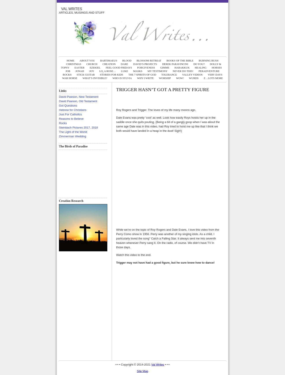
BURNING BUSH (208, 60)
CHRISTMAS (73, 64)
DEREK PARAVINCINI (175, 64)
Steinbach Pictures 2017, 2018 (78, 127)
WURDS (193, 78)
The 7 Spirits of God (142, 74)
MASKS (137, 71)
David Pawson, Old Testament (78, 101)
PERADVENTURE (209, 71)
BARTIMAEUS (108, 60)
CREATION (108, 64)
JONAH (79, 71)
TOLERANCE (169, 74)
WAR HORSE (69, 78)
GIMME (164, 67)
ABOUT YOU (87, 60)
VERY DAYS (215, 74)
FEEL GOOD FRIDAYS (119, 67)
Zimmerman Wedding (72, 136)
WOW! (180, 78)
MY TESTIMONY (158, 71)
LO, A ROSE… (107, 71)
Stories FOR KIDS (111, 74)
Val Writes (71, 9)
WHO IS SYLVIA (122, 78)
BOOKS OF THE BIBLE (180, 60)
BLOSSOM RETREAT (149, 60)
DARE (124, 64)
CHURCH (91, 64)
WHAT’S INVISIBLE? (94, 78)
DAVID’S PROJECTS (145, 64)
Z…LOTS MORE (213, 78)
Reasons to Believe (71, 118)
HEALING (200, 67)
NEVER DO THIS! (183, 71)
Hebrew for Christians (72, 110)
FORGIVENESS (146, 67)
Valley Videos (192, 74)
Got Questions (68, 105)
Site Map (142, 371)
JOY (91, 71)
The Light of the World (73, 132)
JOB (68, 71)
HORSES (217, 67)
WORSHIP (165, 78)
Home (70, 60)
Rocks (63, 123)
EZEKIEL (95, 67)
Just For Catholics (70, 114)
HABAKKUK (182, 67)
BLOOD (126, 60)
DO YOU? (199, 64)
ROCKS (67, 74)
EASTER (79, 67)
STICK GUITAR (86, 74)
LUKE (124, 71)
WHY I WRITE (145, 78)
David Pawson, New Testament (79, 96)
